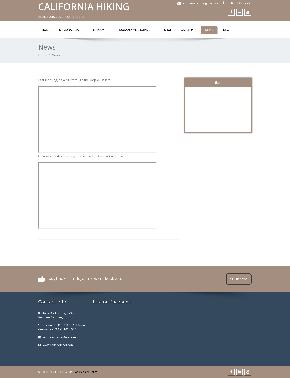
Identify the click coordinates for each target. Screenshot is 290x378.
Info (227, 29)
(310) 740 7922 (238, 3)
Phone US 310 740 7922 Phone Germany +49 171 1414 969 (61, 327)
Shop (168, 29)
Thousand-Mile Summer (135, 29)
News (209, 29)
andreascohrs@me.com (201, 3)
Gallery (188, 29)
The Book (98, 29)
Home (46, 29)
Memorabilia (70, 29)
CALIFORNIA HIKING (84, 6)
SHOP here (238, 279)
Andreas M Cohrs (86, 372)
